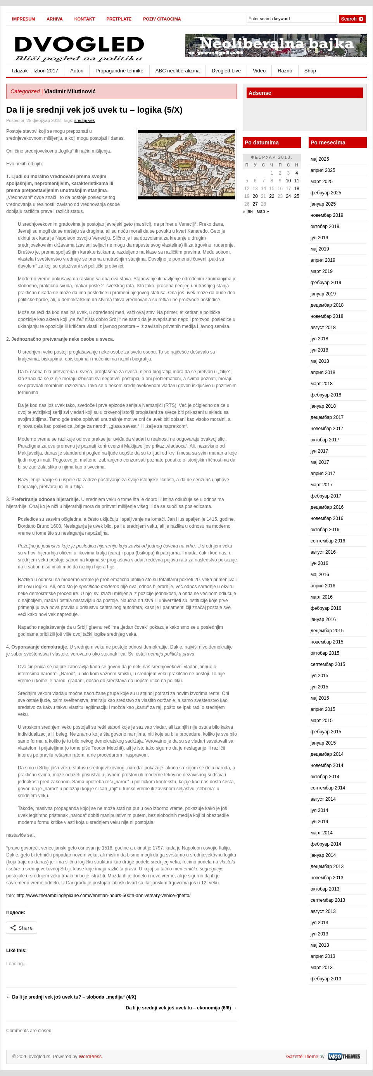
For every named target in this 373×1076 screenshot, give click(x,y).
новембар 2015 (327, 642)
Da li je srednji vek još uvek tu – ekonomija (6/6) (181, 1008)
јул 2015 (319, 675)
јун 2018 (319, 350)
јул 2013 (319, 922)
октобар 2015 (325, 653)
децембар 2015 (327, 630)
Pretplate (119, 19)
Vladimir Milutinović (70, 91)
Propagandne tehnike (119, 71)
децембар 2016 (327, 507)
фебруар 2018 (326, 395)
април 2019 (323, 260)
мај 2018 (320, 361)
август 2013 (323, 911)
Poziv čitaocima (162, 19)
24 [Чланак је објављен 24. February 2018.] (288, 196)
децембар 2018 (327, 305)
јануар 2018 (323, 406)
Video (259, 71)
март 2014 (322, 833)
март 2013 (322, 967)
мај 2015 (320, 698)
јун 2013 (319, 934)
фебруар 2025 (326, 193)
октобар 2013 (325, 889)
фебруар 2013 (326, 979)
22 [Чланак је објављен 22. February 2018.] (271, 196)
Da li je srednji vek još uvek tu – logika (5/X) (94, 110)
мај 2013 (320, 945)
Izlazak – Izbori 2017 (35, 71)
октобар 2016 (325, 529)
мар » (263, 211)
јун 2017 (319, 451)
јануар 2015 (323, 743)
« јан (248, 211)
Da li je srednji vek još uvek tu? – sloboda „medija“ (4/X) (71, 997)
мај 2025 (320, 159)
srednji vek (84, 120)
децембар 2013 (327, 866)
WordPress (90, 1056)
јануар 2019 (323, 294)
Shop (310, 71)
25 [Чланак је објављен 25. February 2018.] (296, 196)
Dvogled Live (226, 71)
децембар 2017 (327, 417)
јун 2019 (319, 237)
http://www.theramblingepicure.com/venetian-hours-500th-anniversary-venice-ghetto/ (104, 895)
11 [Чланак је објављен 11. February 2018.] (296, 181)
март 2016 (322, 597)
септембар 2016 (328, 541)
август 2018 (323, 327)
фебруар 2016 (326, 608)
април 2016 (323, 586)
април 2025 (323, 170)
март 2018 (322, 383)
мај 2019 (320, 249)
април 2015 (323, 709)
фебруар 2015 (326, 731)
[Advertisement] (292, 115)
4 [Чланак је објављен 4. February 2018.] (296, 173)
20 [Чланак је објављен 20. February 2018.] (254, 196)
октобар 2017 (325, 440)
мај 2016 (320, 574)
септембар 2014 (328, 788)
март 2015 (322, 720)
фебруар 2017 (326, 496)
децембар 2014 (327, 754)
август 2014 (323, 799)
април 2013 (323, 956)
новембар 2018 (327, 316)
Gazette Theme (302, 1056)
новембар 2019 (327, 215)
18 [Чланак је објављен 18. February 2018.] (296, 188)
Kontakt (84, 19)
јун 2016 (319, 563)
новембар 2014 (327, 765)
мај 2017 (320, 462)
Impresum (23, 19)
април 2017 (323, 473)
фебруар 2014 (326, 844)
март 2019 (322, 271)
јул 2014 (319, 810)
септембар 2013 (328, 900)
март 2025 (322, 181)
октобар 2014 (325, 776)
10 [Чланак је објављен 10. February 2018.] (288, 181)
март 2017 (322, 484)
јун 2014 (319, 821)
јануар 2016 (323, 619)
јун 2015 (319, 687)
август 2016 (323, 552)
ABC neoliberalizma (177, 71)
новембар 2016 (327, 518)
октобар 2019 (325, 226)
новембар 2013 (327, 877)
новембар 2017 (327, 428)
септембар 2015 (328, 664)
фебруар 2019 (326, 282)
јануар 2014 (323, 855)
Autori (76, 71)
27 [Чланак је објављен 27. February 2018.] (254, 204)
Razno (285, 71)
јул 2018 (319, 339)
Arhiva (54, 19)
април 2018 (323, 372)
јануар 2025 (323, 204)
